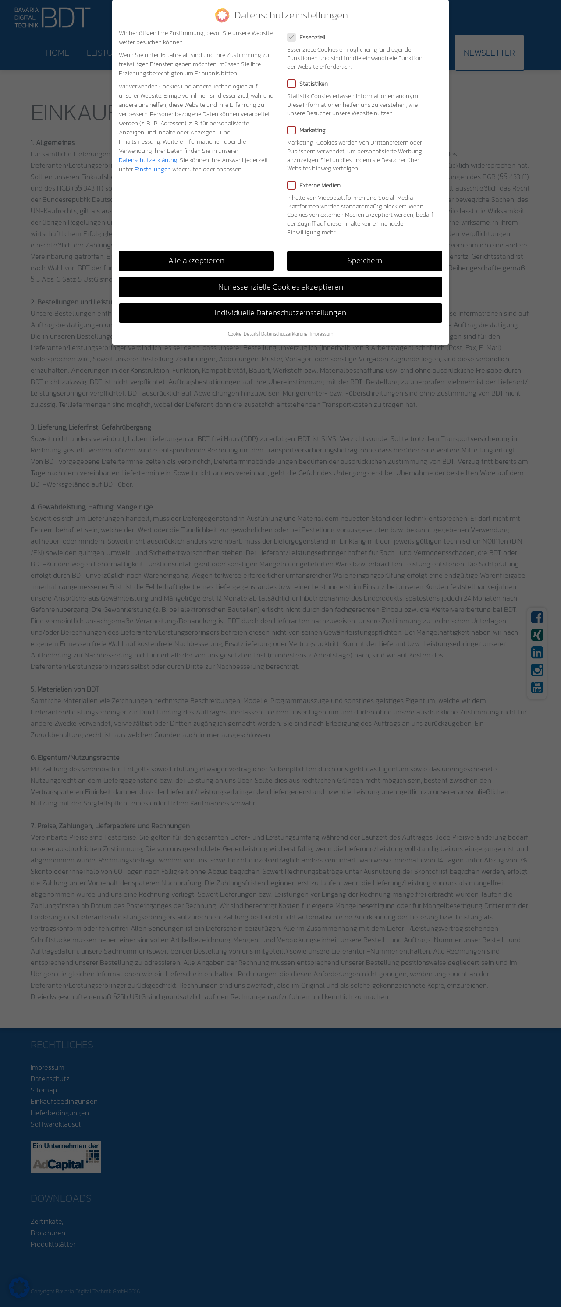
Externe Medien (316, 185)
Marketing (309, 130)
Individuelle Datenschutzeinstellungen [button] (280, 312)
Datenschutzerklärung (148, 160)
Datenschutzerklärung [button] (284, 333)
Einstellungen (153, 169)
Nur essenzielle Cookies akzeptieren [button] (280, 287)
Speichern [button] (365, 260)
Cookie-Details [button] (243, 333)
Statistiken (310, 83)
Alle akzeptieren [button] (196, 260)
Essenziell (309, 37)
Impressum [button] (321, 333)
